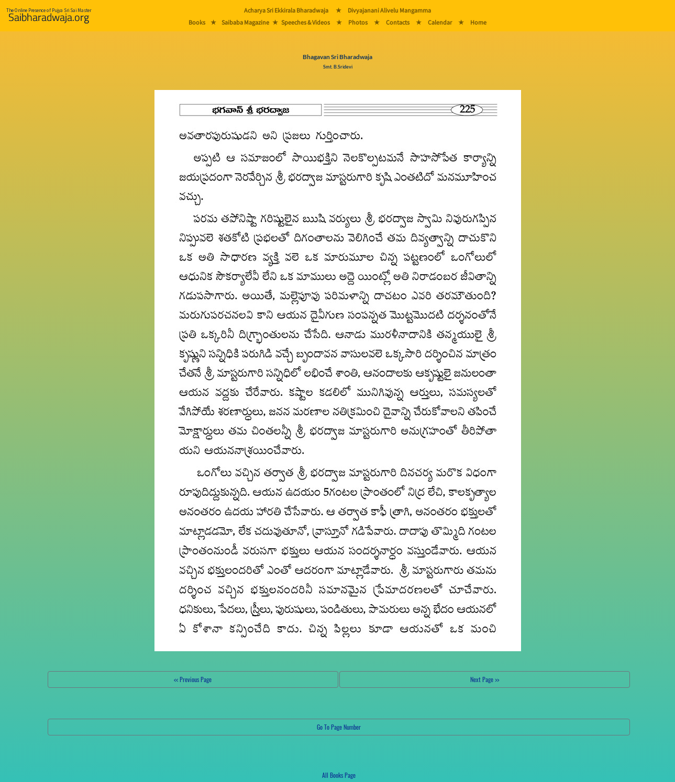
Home (478, 22)
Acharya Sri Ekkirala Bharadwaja (286, 10)
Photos (358, 22)
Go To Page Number (339, 726)
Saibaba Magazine (245, 22)
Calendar (440, 22)
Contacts (398, 22)
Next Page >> (484, 679)
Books (197, 22)
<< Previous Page (193, 679)
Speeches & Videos (305, 22)
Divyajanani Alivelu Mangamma (389, 10)
